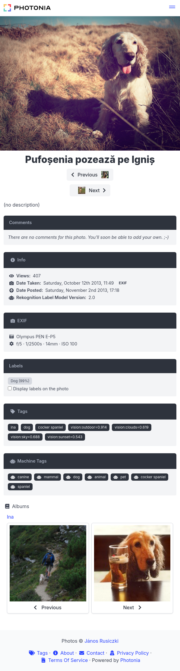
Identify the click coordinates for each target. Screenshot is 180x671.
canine (19, 477)
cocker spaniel (50, 427)
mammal (47, 477)
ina (13, 427)
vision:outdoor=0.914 (89, 427)
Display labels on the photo (38, 388)
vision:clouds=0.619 (132, 427)
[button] (172, 8)
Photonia (130, 660)
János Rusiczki (101, 641)
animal (96, 477)
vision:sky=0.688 (25, 437)
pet (119, 477)
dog (27, 427)
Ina (10, 517)
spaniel (19, 486)
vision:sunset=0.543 (65, 437)
